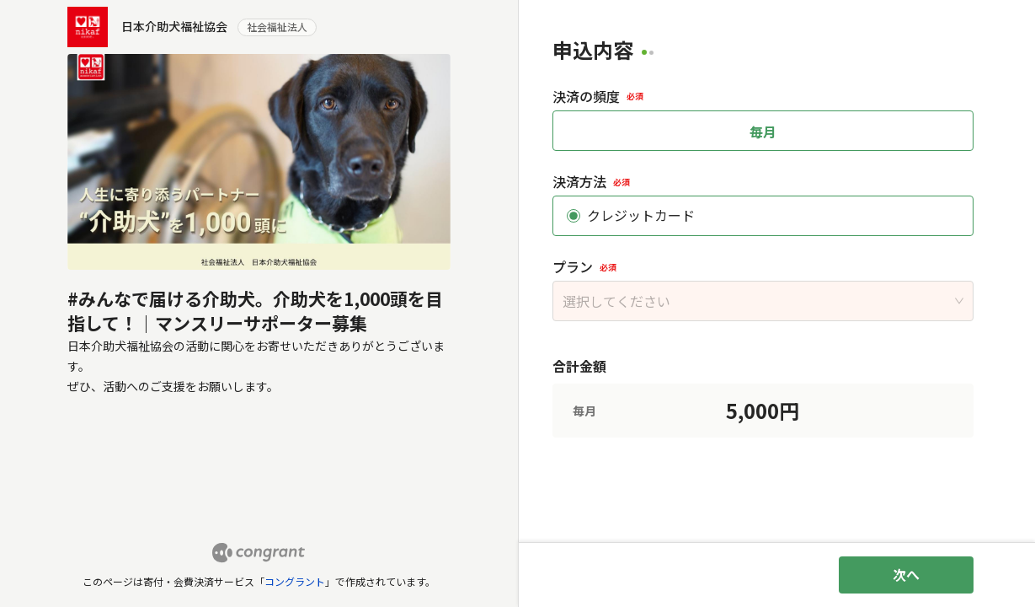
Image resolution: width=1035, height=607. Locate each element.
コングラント (294, 581)
